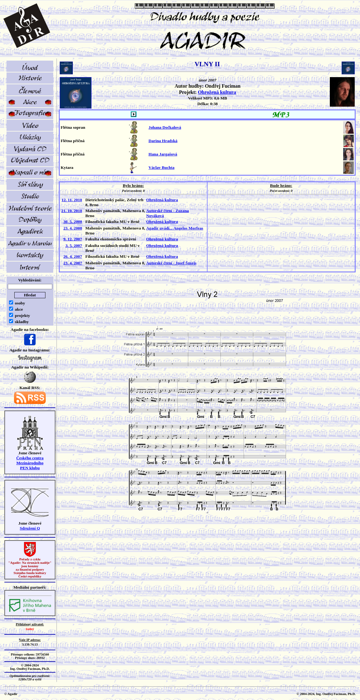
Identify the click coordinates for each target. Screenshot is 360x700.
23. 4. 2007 (72, 263)
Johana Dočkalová (164, 127)
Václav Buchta (161, 167)
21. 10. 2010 (71, 210)
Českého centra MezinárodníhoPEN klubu (30, 463)
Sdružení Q (30, 528)
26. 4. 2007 (72, 256)
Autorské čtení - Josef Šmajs (171, 263)
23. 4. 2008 (72, 228)
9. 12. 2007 (72, 239)
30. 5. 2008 (72, 221)
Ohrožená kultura (217, 92)
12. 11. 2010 (72, 199)
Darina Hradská (162, 140)
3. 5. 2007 (73, 245)
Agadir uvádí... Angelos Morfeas (174, 228)
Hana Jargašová (162, 154)
